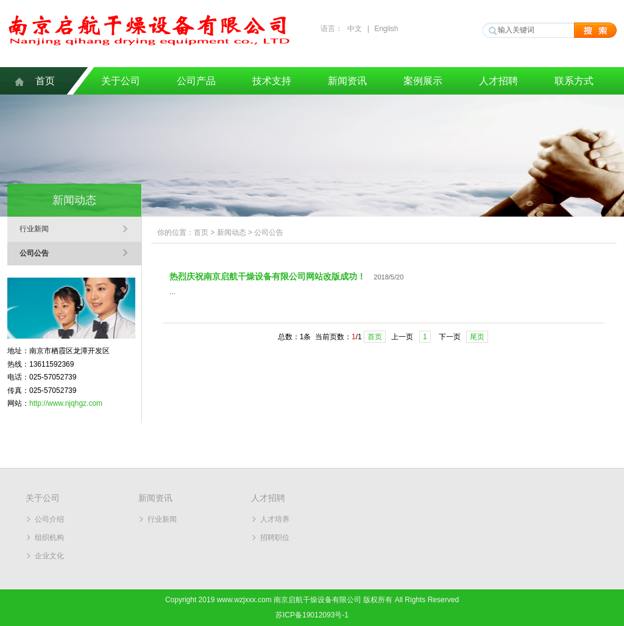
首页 (45, 81)
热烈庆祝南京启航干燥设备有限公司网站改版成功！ (267, 276)
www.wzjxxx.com (244, 599)
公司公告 (34, 253)
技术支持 (271, 81)
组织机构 (49, 537)
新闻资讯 (347, 81)
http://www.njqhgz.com (65, 403)
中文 (354, 28)
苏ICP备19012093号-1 (312, 615)
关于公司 (120, 81)
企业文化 (49, 556)
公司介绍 (49, 519)
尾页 (477, 337)
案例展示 (422, 81)
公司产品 (196, 81)
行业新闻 (34, 229)
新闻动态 (231, 232)
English (386, 28)
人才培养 (274, 519)
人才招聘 (498, 81)
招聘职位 (274, 537)
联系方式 (574, 81)
